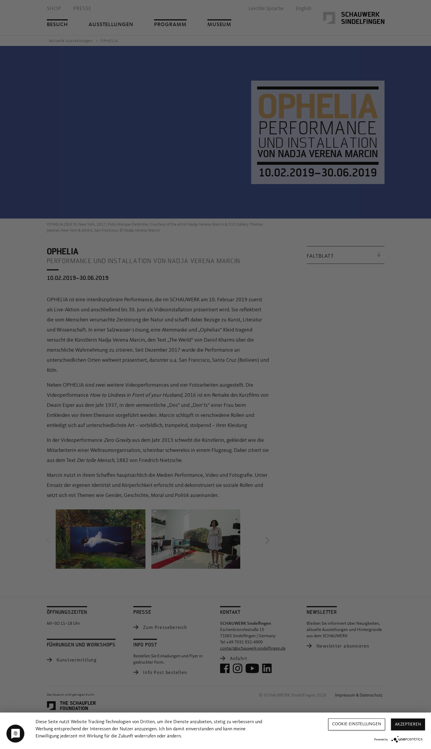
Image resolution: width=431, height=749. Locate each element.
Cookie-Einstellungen (356, 724)
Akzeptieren (408, 724)
